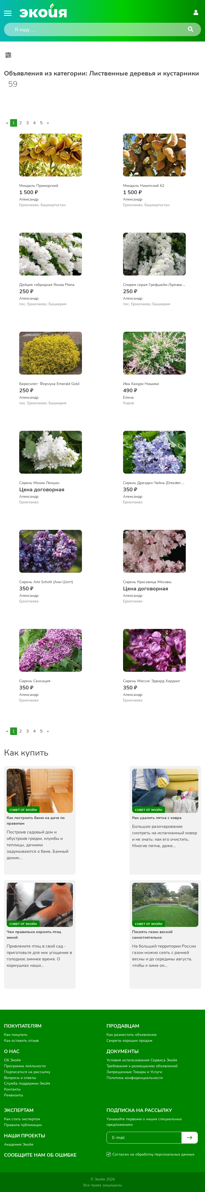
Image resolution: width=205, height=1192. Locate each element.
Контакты (12, 1089)
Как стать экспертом (22, 1118)
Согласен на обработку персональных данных (153, 1153)
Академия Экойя (18, 1143)
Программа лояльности (25, 1065)
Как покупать (15, 1034)
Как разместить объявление (132, 1034)
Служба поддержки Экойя (27, 1083)
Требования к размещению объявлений (142, 1065)
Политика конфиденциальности (135, 1077)
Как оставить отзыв (21, 1040)
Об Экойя (12, 1060)
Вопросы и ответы (20, 1077)
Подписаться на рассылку (27, 1071)
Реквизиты (13, 1094)
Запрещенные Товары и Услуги (134, 1071)
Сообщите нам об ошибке (40, 1154)
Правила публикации (23, 1124)
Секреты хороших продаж (129, 1040)
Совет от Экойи (23, 810)
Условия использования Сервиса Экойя (142, 1060)
